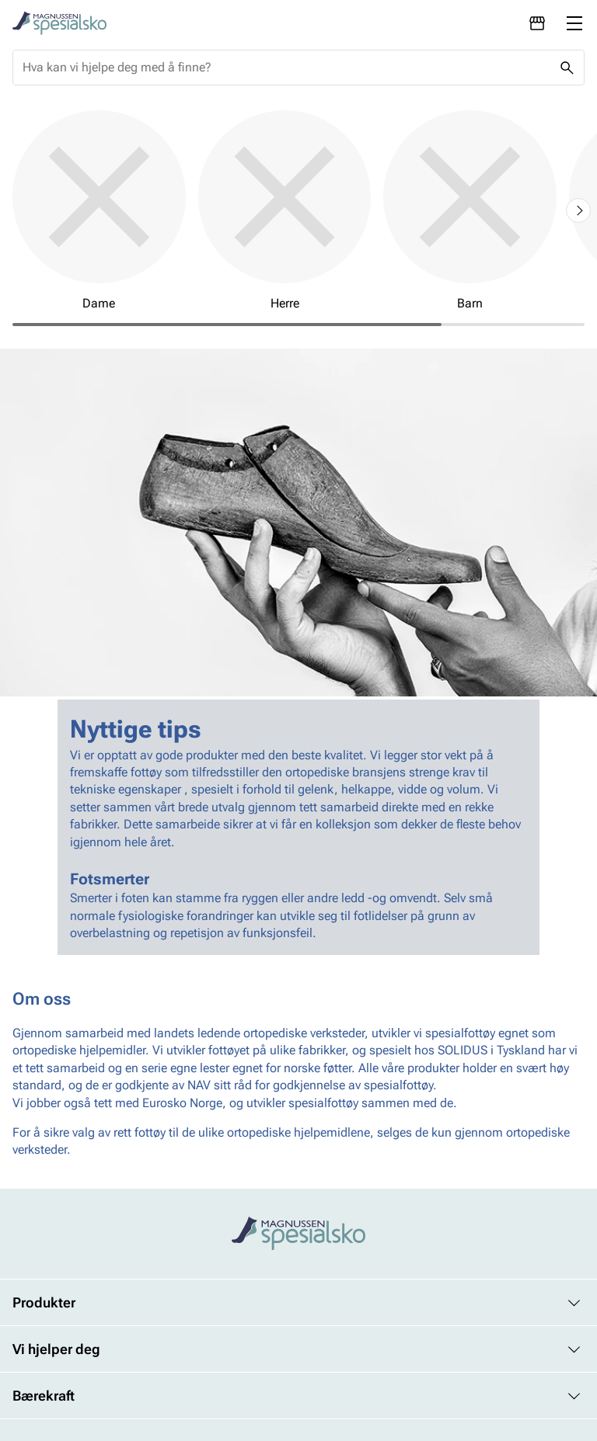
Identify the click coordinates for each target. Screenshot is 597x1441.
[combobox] (286, 67)
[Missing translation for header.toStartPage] (59, 23)
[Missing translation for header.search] (567, 67)
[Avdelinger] (537, 23)
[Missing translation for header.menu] (574, 23)
